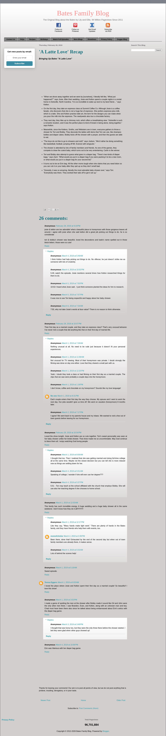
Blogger (106, 731)
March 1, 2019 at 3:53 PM (66, 600)
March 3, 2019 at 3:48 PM (72, 624)
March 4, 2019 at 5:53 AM (72, 550)
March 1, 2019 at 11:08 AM (73, 357)
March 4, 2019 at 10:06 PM (67, 645)
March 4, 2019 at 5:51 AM (72, 471)
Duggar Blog (122, 39)
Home (83, 700)
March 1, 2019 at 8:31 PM (68, 396)
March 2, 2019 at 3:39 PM (74, 536)
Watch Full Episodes (61, 39)
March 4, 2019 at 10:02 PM (73, 270)
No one (54, 396)
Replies (50, 251)
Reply (47, 246)
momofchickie (57, 536)
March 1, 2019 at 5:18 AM (66, 568)
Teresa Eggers (51, 582)
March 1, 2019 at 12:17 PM (73, 522)
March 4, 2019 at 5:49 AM (72, 256)
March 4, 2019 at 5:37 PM (72, 482)
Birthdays (44, 39)
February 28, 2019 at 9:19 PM (68, 226)
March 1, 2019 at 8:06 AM (72, 455)
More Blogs (78, 39)
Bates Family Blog (83, 13)
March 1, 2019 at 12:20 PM (73, 371)
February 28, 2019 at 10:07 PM (68, 324)
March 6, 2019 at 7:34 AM (72, 306)
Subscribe (19, 63)
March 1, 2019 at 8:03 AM (68, 582)
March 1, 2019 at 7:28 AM (72, 343)
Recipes (32, 39)
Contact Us (10, 39)
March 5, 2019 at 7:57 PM (72, 295)
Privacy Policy (106, 39)
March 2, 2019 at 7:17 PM (72, 412)
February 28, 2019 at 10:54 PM (68, 433)
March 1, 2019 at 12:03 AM (67, 503)
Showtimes (92, 39)
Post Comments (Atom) (88, 708)
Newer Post (45, 700)
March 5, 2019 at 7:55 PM (72, 283)
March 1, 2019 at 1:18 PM (72, 385)
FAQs (22, 39)
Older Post (121, 700)
